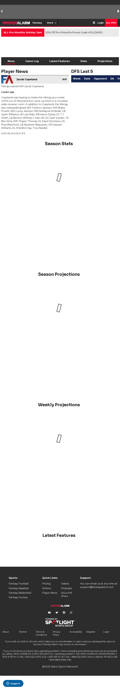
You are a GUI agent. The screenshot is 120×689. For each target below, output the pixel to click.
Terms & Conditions (41, 633)
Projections (105, 61)
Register (90, 631)
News (11, 61)
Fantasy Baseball (19, 588)
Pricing (46, 583)
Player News (49, 592)
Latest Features (59, 61)
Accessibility (76, 631)
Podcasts (66, 588)
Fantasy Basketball (20, 592)
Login (100, 22)
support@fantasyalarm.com (97, 587)
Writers (46, 588)
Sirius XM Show (66, 594)
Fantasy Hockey (18, 597)
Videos (65, 583)
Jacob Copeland (26, 79)
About (5, 631)
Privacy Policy (56, 633)
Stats (83, 61)
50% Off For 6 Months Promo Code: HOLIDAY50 (74, 32)
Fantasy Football (19, 583)
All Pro (111, 22)
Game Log (32, 61)
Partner (23, 631)
